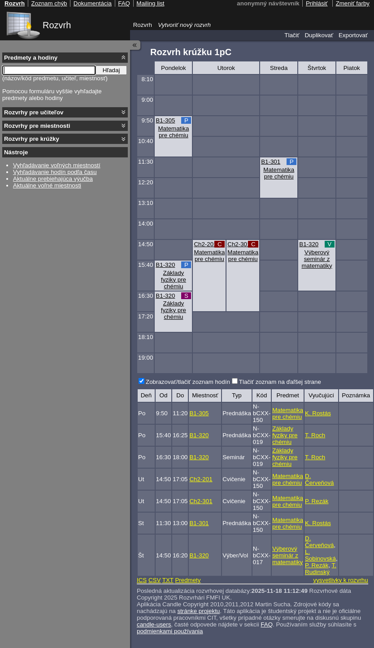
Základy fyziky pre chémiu (173, 280)
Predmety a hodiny (30, 57)
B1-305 (165, 120)
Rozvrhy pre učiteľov (34, 112)
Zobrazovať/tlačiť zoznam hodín (188, 381)
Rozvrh (57, 25)
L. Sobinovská (320, 555)
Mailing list (150, 3)
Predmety (187, 580)
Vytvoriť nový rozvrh (184, 25)
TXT (168, 580)
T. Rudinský (320, 568)
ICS (142, 580)
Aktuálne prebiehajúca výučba (53, 178)
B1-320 (308, 244)
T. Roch (315, 435)
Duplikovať (318, 35)
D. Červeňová (319, 479)
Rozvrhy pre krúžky (31, 138)
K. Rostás (318, 413)
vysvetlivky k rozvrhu (340, 580)
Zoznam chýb (49, 3)
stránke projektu (198, 611)
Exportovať (353, 35)
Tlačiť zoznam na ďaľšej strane (280, 381)
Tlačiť (291, 35)
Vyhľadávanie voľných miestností (56, 165)
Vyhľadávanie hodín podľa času (55, 172)
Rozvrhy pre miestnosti (37, 125)
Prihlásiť (317, 3)
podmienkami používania (170, 631)
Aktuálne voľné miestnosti (47, 185)
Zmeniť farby (353, 3)
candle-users (154, 624)
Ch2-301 (238, 244)
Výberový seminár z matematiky (316, 259)
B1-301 (270, 161)
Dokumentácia (93, 3)
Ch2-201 (205, 244)
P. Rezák (316, 501)
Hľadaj (111, 70)
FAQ (267, 624)
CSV (154, 580)
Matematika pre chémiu (173, 132)
